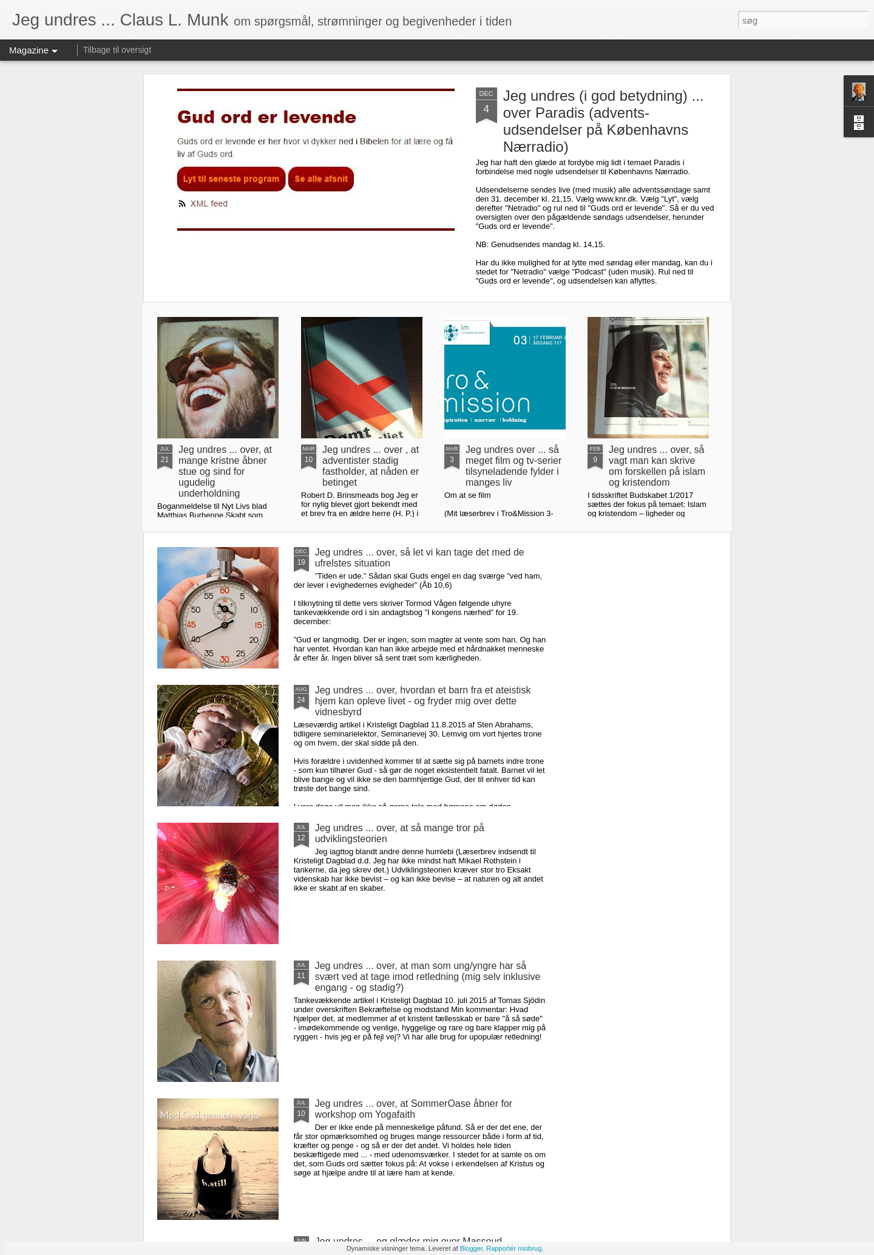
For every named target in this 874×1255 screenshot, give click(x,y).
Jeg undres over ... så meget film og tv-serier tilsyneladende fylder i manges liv (513, 466)
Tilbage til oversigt (117, 50)
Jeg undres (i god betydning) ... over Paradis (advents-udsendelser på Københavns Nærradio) (603, 121)
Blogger (471, 1248)
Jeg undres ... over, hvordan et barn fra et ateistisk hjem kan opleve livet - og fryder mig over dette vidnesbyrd (423, 701)
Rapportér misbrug (513, 1248)
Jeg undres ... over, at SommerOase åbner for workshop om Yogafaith (414, 1109)
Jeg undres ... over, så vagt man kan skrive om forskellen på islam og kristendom (657, 466)
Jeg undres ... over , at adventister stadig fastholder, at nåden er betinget (370, 466)
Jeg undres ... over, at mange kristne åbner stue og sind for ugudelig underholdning (225, 471)
